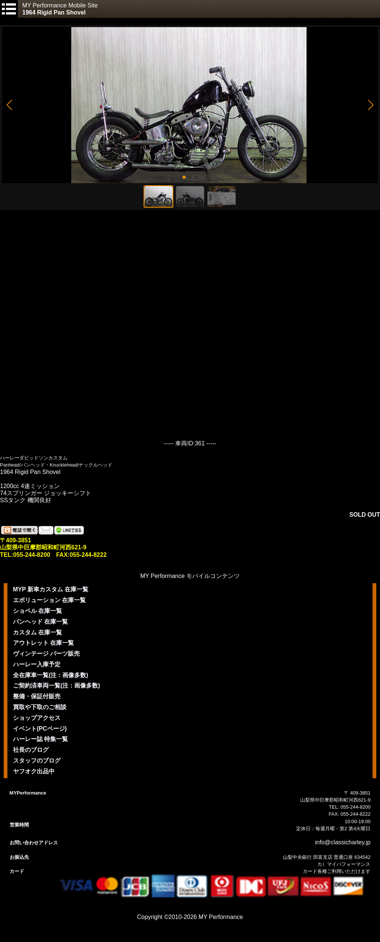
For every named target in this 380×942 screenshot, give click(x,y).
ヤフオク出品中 (34, 771)
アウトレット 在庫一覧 (43, 643)
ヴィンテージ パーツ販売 (46, 653)
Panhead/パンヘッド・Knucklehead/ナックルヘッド (56, 465)
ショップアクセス (36, 718)
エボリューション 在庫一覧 (49, 600)
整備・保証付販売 (36, 696)
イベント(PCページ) (40, 728)
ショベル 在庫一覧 (37, 611)
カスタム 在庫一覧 (37, 632)
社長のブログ (31, 750)
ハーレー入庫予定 (36, 664)
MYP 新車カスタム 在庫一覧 (50, 589)
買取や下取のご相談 (39, 707)
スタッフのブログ (36, 760)
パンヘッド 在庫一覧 (40, 621)
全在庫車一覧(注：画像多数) (50, 675)
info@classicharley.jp (342, 842)
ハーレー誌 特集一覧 (40, 739)
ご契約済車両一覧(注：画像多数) (56, 685)
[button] (9, 105)
